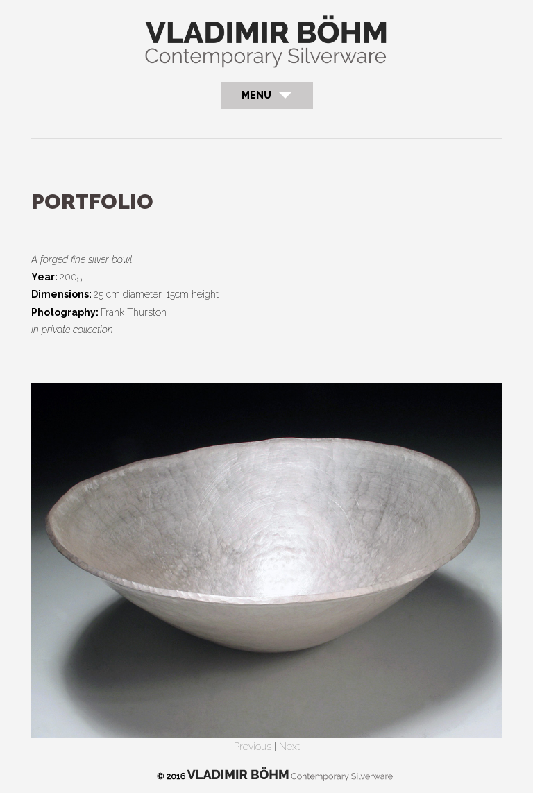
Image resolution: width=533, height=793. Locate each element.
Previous (252, 746)
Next (289, 746)
